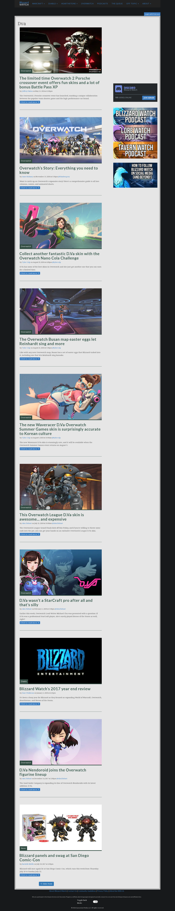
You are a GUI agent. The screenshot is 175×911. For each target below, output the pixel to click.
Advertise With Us (117, 891)
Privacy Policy (102, 891)
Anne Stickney (27, 177)
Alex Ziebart (27, 523)
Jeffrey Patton (27, 91)
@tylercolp (56, 262)
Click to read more (29, 102)
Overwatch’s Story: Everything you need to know (58, 170)
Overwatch (87, 4)
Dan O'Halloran (28, 693)
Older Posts (46, 884)
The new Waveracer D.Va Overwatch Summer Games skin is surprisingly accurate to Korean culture (60, 429)
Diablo (53, 4)
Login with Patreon (152, 14)
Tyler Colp (26, 262)
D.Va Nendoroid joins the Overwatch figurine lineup (52, 772)
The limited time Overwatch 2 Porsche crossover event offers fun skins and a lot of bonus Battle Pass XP (59, 82)
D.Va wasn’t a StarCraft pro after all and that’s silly (56, 602)
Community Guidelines (87, 891)
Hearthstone (69, 4)
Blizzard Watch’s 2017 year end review (55, 688)
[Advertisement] (136, 34)
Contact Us (72, 891)
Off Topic (132, 4)
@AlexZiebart (57, 523)
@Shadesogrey (64, 177)
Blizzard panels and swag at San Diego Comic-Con (54, 857)
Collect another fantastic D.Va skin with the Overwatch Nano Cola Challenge (59, 255)
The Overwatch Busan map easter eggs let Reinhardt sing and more (57, 341)
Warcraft (38, 4)
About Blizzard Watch (57, 891)
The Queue (117, 4)
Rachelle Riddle (28, 864)
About (146, 4)
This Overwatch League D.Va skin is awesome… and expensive (51, 516)
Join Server (149, 98)
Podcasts (102, 4)
